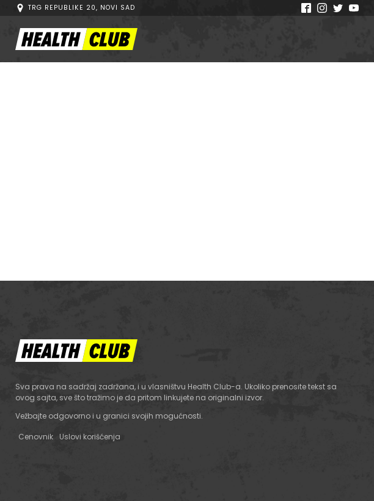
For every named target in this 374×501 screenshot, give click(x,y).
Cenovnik (35, 436)
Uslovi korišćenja (89, 436)
